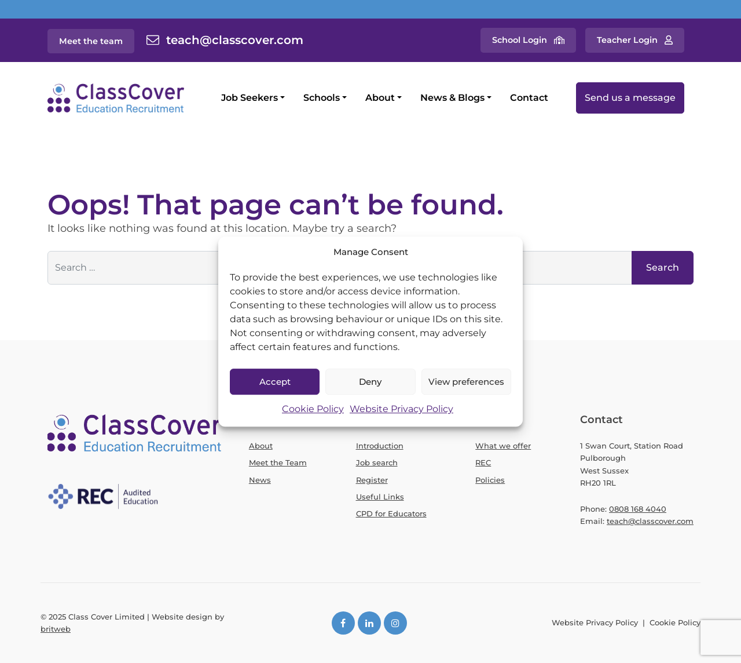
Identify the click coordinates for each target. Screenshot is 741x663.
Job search (377, 462)
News (260, 480)
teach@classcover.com (650, 521)
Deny (370, 381)
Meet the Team (278, 462)
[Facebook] (343, 623)
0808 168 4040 (637, 508)
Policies (490, 480)
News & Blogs (452, 97)
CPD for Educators (391, 513)
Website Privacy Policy (401, 409)
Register (372, 480)
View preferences (466, 381)
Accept (275, 381)
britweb (56, 628)
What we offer (503, 445)
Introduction (379, 445)
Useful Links (380, 496)
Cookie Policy (313, 409)
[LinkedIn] (369, 623)
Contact (529, 97)
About (380, 97)
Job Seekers (249, 97)
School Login (519, 40)
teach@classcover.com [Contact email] (234, 40)
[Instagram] (395, 623)
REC (483, 462)
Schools (321, 97)
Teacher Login (627, 40)
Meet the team (91, 41)
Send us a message (630, 97)
